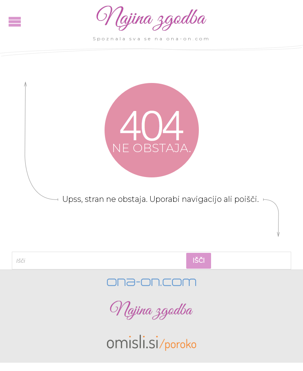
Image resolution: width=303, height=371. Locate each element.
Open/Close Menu (15, 21)
